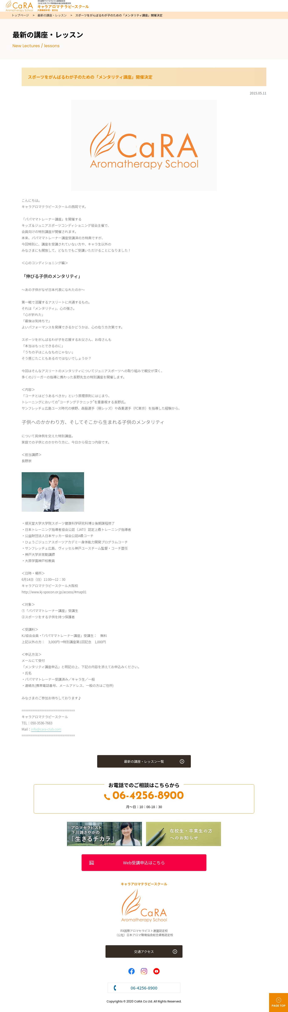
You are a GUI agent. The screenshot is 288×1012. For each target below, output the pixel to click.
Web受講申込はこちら (144, 863)
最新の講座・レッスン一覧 (144, 761)
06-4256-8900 (144, 796)
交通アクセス (144, 951)
